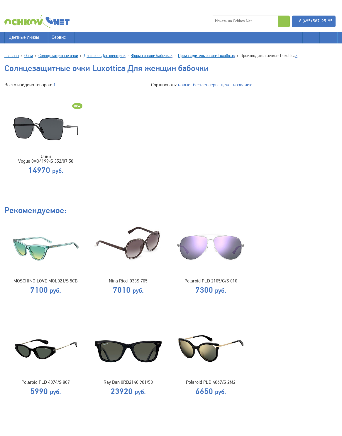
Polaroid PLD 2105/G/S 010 (210, 281)
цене (226, 85)
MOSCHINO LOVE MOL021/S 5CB (45, 281)
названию (242, 85)
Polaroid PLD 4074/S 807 (45, 382)
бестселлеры (205, 85)
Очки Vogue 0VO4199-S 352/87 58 (45, 159)
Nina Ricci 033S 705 (128, 281)
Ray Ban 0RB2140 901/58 (128, 382)
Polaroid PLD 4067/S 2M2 (211, 382)
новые (184, 85)
